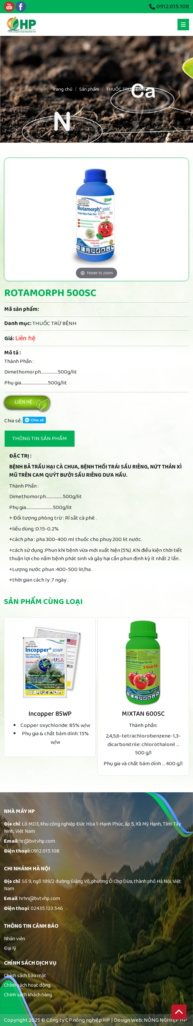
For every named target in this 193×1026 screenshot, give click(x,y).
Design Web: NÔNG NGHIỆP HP (150, 1020)
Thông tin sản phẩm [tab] (39, 438)
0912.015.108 (169, 6)
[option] (96, 219)
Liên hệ (23, 402)
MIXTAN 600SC (143, 714)
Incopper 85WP (50, 714)
